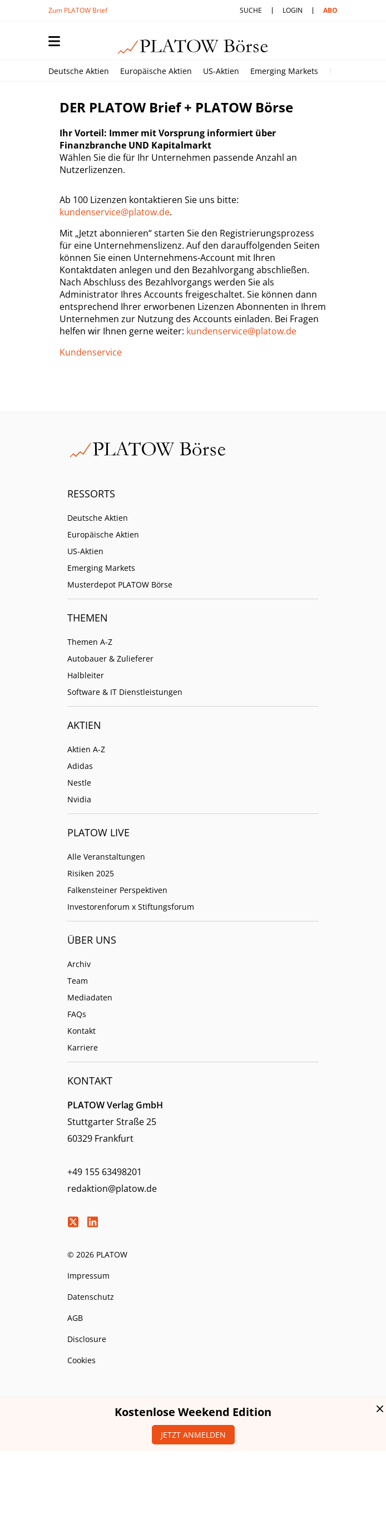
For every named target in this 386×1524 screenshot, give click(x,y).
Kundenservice (91, 352)
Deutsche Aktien (78, 71)
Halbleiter (85, 675)
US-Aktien (221, 71)
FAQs (76, 1014)
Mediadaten (89, 997)
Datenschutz (90, 1296)
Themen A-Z (89, 642)
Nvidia (79, 799)
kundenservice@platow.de (115, 212)
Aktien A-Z (86, 749)
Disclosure (86, 1339)
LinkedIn (92, 1221)
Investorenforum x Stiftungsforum (130, 906)
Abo (330, 10)
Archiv (79, 964)
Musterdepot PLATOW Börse (119, 584)
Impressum (88, 1275)
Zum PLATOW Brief (77, 10)
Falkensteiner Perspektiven (117, 890)
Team (77, 980)
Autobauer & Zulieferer (110, 658)
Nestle (79, 782)
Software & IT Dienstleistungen (124, 692)
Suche (251, 10)
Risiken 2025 (90, 873)
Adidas (80, 766)
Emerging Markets (284, 71)
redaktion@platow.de (112, 1188)
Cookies (81, 1360)
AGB (75, 1318)
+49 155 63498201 (104, 1172)
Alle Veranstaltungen (106, 856)
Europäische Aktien (156, 71)
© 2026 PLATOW (97, 1254)
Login (293, 10)
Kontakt (81, 1030)
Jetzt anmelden (193, 1434)
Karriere (82, 1047)
